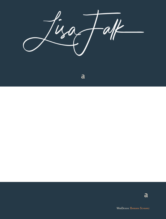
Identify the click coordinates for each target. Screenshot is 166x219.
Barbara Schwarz (139, 208)
